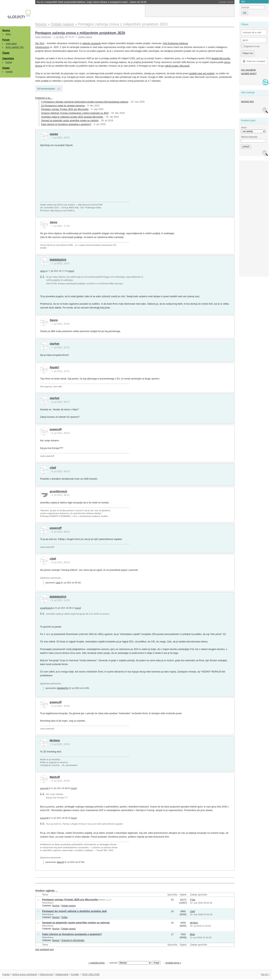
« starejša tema (97, 962)
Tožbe (64, 917)
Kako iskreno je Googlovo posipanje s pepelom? (66, 124)
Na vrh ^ (265, 974)
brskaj (9, 62)
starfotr (55, 343)
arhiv (8, 34)
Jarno (53, 222)
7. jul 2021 (59, 37)
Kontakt (75, 974)
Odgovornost (46, 974)
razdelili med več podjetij (201, 73)
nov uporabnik (248, 70)
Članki (5, 53)
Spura (54, 320)
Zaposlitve (8, 58)
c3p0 (53, 467)
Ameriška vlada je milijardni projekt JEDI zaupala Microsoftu (72, 117)
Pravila (6, 974)
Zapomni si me (250, 46)
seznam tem (247, 101)
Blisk (192, 934)
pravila (9, 71)
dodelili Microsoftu (220, 58)
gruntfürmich (58, 491)
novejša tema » (173, 962)
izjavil (71, 271)
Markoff (55, 777)
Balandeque (47, 903)
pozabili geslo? (248, 73)
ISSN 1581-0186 (90, 974)
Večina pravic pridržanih (24, 974)
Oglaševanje (61, 974)
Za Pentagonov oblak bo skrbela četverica (63, 105)
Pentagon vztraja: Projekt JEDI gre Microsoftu (65, 109)
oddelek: (130, 962)
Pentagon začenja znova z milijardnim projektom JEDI (80, 33)
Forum (6, 39)
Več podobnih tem (44, 949)
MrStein (55, 740)
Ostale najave (85, 37)
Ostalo (6, 68)
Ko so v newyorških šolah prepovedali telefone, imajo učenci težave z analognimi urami (91, 2)
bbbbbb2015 (58, 259)
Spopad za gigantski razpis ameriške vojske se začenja (69, 120)
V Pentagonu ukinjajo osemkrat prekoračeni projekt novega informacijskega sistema (84, 102)
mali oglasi (11, 43)
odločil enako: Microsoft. (177, 66)
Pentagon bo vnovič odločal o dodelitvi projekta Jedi (74, 911)
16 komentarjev (46, 88)
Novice (6, 30)
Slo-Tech (39, 43)
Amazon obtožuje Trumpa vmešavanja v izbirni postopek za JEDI (75, 113)
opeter (54, 134)
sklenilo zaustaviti (91, 43)
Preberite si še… (44, 98)
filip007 (54, 367)
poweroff (56, 429)
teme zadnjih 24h (15, 47)
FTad (192, 899)
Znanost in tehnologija (72, 940)
